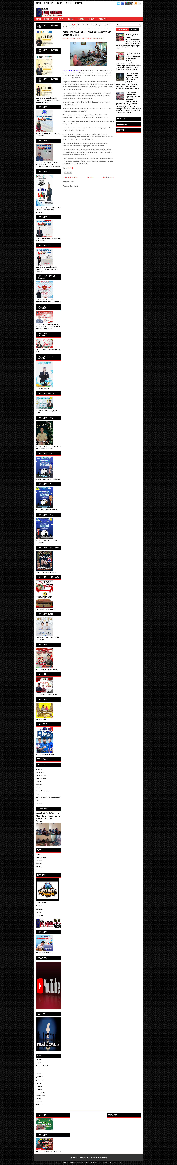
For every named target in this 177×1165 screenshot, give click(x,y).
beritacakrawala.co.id (88, 1157)
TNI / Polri (39, 803)
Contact (38, 912)
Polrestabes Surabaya (43, 791)
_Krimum (39, 1086)
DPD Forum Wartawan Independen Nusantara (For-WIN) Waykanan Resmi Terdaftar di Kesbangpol (133, 57)
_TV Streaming (40, 1092)
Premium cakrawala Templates (98, 1162)
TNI (37, 800)
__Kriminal (39, 1083)
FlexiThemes (65, 1162)
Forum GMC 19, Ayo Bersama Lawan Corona (132, 36)
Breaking (39, 769)
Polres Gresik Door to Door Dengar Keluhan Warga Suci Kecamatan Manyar (87, 33)
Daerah (71, 25)
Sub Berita (92, 18)
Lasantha (85, 1162)
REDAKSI (39, 1063)
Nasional (61, 2)
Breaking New (40, 772)
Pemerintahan (40, 1095)
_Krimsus (39, 1089)
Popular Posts (122, 29)
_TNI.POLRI (39, 1077)
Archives (134, 29)
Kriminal (38, 867)
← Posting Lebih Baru (70, 177)
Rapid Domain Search (115, 1162)
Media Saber (40, 909)
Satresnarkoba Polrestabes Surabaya (48, 797)
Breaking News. (41, 778)
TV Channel (39, 915)
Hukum (38, 1074)
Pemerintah (102, 19)
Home (65, 25)
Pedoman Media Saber (43, 1066)
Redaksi (38, 3)
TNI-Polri (69, 3)
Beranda (90, 177)
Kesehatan (79, 2)
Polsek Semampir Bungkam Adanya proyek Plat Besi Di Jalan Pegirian (132, 76)
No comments (97, 38)
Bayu (105, 1157)
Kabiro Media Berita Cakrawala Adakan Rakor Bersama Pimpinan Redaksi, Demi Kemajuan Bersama (48, 817)
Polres (38, 788)
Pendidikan (81, 19)
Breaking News (49, 2)
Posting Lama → (108, 177)
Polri (75, 25)
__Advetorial (40, 1080)
